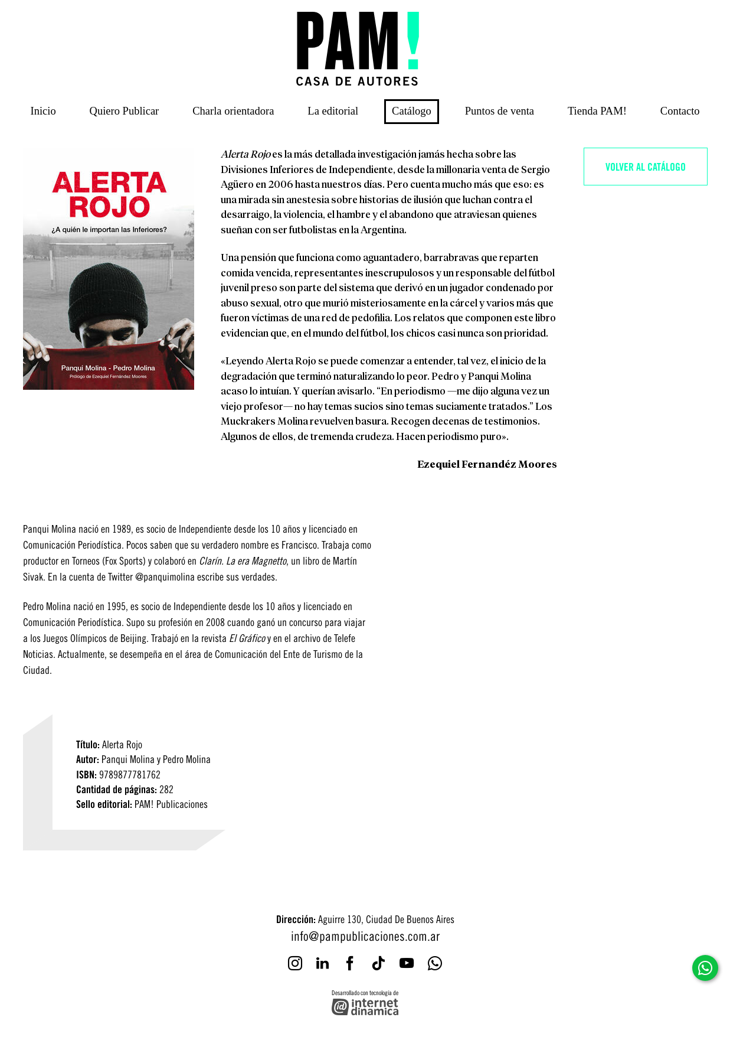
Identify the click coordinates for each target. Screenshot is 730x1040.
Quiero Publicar (124, 111)
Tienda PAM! (597, 111)
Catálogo (411, 111)
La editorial (332, 111)
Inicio (43, 111)
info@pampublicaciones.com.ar (365, 934)
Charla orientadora (233, 111)
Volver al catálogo (645, 166)
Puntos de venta (499, 111)
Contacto (680, 111)
